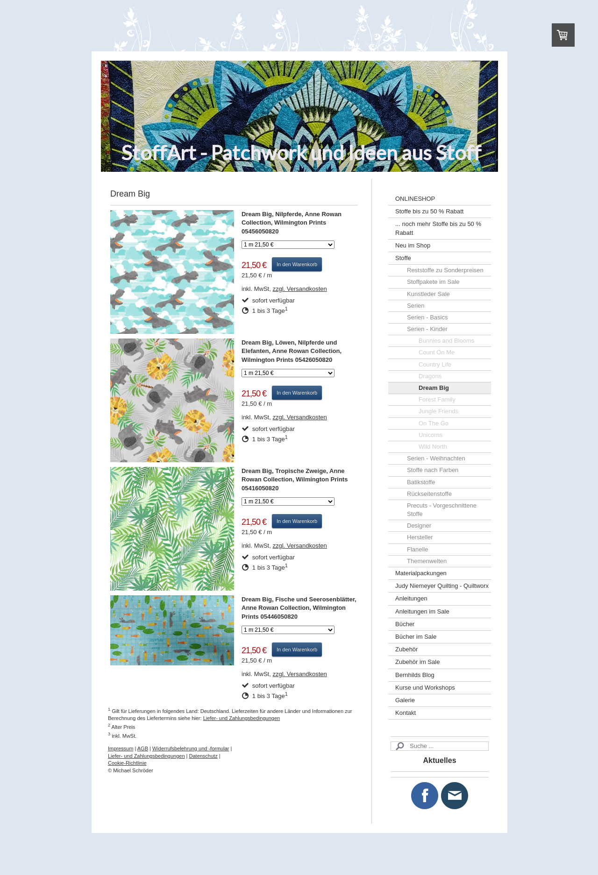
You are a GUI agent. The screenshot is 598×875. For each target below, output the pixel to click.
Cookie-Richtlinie (127, 763)
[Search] (440, 746)
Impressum (120, 748)
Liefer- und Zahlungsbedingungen (241, 718)
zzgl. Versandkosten (299, 288)
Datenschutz (203, 756)
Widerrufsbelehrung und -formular (190, 748)
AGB (142, 748)
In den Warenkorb (297, 264)
